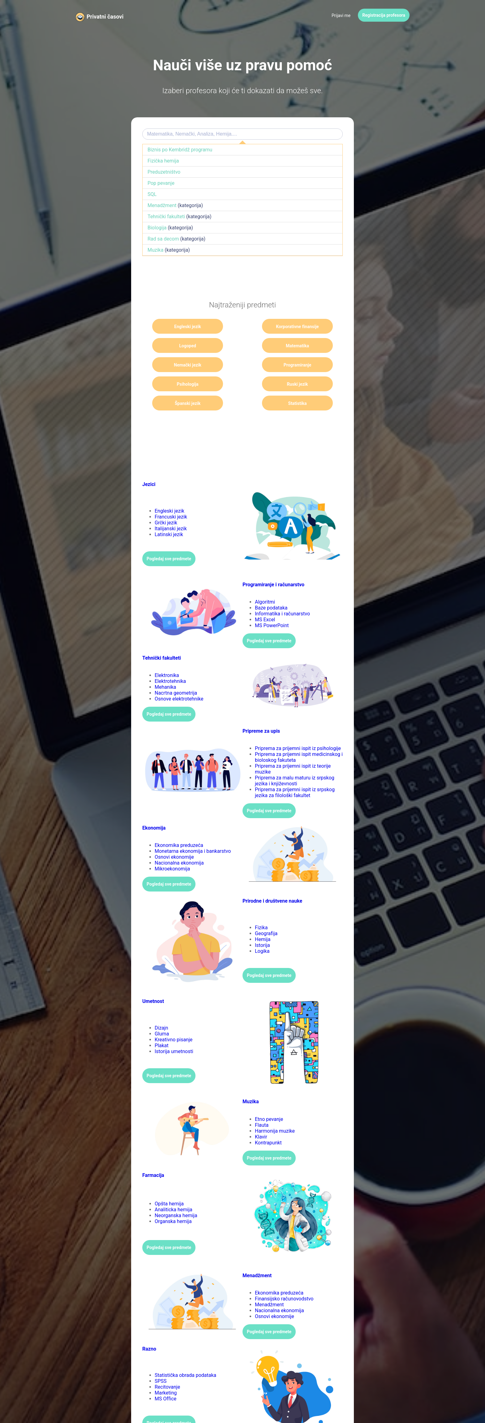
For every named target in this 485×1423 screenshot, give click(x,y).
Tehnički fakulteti (166, 216)
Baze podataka (271, 589)
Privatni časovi (105, 16)
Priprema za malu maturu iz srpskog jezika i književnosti (294, 761)
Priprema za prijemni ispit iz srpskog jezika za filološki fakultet (295, 773)
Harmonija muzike (275, 1112)
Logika (262, 932)
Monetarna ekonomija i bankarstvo (193, 832)
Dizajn (161, 1009)
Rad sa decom (163, 239)
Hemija (262, 920)
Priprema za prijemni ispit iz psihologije (298, 729)
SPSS (161, 1362)
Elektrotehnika (170, 662)
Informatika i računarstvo (282, 594)
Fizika (261, 908)
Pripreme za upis (261, 712)
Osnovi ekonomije (174, 838)
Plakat (162, 1026)
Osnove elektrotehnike (179, 680)
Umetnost (153, 982)
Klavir (261, 1118)
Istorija (262, 926)
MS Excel (265, 600)
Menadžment (162, 205)
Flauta (261, 1106)
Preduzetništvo (164, 172)
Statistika (180, 384)
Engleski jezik (180, 326)
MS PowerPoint (272, 606)
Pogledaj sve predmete (169, 539)
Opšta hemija (169, 1184)
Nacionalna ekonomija (179, 844)
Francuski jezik (171, 498)
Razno (149, 1330)
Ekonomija (153, 809)
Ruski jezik (242, 364)
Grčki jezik (166, 503)
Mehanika (165, 668)
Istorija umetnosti (174, 1032)
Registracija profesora (383, 15)
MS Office (165, 1379)
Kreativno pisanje (173, 1020)
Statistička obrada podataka (185, 1356)
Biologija (157, 228)
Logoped (304, 326)
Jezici (149, 465)
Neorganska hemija (176, 1196)
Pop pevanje (161, 183)
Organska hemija (173, 1202)
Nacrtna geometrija (176, 674)
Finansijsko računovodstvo (284, 1279)
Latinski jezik (169, 515)
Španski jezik (304, 364)
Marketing (166, 1374)
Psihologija (180, 364)
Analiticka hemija (173, 1190)
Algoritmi (265, 583)
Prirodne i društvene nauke (272, 882)
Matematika (180, 345)
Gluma (162, 1014)
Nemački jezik (242, 345)
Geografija (266, 914)
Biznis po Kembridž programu (180, 150)
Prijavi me (341, 15)
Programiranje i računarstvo (273, 565)
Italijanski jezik (171, 509)
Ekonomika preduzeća (179, 826)
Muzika (155, 250)
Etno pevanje (269, 1100)
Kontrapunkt (268, 1123)
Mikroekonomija (172, 849)
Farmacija (153, 1156)
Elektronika (167, 656)
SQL (152, 194)
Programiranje (304, 345)
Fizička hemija (163, 161)
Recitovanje (167, 1368)
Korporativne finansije (242, 329)
